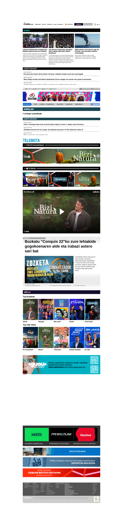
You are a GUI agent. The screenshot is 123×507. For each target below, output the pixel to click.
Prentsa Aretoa (69, 494)
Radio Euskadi (35, 486)
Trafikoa (67, 485)
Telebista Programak (28, 486)
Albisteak (38, 24)
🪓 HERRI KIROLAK (78, 104)
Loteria (67, 488)
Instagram (95, 487)
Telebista (49, 24)
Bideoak (26, 487)
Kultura (42, 488)
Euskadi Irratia (35, 484)
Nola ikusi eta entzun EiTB (71, 493)
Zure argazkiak (85, 89)
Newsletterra (95, 483)
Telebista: (26, 483)
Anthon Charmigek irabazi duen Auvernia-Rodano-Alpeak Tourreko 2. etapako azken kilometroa (54, 124)
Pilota (47, 487)
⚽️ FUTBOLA (42, 104)
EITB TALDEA (88, 24)
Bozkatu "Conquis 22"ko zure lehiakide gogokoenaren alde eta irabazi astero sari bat (60, 246)
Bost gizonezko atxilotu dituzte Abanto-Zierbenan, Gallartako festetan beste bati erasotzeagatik (53, 74)
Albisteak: (43, 483)
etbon (32, 168)
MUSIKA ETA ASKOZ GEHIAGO (84, 443)
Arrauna (48, 488)
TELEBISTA (31, 140)
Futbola (47, 484)
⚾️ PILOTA (34, 104)
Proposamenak (35, 145)
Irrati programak (36, 492)
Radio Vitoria (35, 487)
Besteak (60, 24)
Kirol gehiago (49, 490)
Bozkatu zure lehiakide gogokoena (33, 285)
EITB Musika (35, 490)
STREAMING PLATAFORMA (59, 443)
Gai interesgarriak (69, 490)
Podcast (34, 494)
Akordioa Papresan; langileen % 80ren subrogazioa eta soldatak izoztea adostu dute (50, 84)
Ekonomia (43, 486)
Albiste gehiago (30, 69)
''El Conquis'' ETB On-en (80, 285)
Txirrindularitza (49, 486)
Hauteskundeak (69, 486)
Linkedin (94, 490)
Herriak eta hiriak (69, 491)
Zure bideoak (95, 89)
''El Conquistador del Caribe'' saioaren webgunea (60, 285)
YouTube (94, 492)
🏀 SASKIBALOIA (50, 104)
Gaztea (34, 488)
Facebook (94, 485)
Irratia (55, 24)
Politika (42, 487)
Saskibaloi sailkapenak (50, 492)
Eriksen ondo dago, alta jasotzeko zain (36, 135)
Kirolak (44, 24)
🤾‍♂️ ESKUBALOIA (68, 104)
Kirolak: (48, 483)
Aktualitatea (43, 484)
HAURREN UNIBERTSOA (34, 443)
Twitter (94, 486)
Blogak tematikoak (70, 492)
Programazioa (27, 484)
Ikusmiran (43, 490)
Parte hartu (68, 489)
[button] (59, 164)
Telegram (94, 489)
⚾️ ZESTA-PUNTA (59, 104)
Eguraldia (42, 491)
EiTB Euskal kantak (36, 491)
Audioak (57, 487)
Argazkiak (58, 486)
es (99, 24)
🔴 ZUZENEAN (94, 104)
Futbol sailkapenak (50, 491)
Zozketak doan (68, 487)
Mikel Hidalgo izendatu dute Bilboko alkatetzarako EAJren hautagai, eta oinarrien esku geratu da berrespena (57, 79)
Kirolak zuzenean (49, 494)
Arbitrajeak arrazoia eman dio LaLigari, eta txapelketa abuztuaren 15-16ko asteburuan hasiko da (53, 129)
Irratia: (35, 483)
